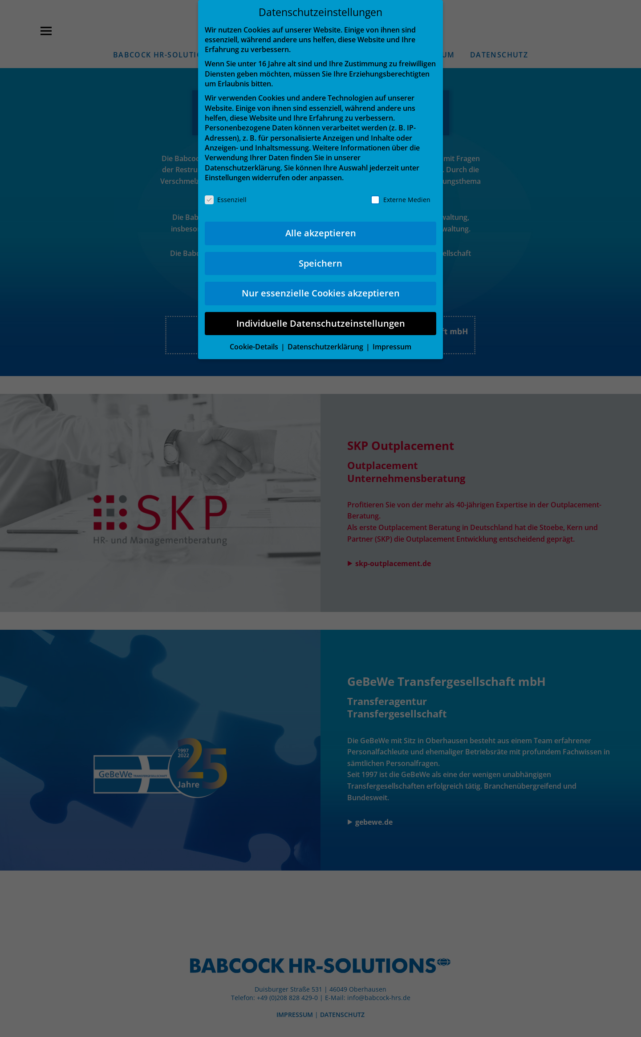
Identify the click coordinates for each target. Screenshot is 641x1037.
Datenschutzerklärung (242, 168)
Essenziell (226, 199)
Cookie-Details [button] (255, 347)
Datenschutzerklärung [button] (326, 347)
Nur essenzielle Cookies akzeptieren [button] (321, 293)
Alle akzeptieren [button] (320, 233)
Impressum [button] (392, 347)
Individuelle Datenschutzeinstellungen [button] (320, 323)
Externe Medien (400, 199)
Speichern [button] (320, 263)
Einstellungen (227, 177)
